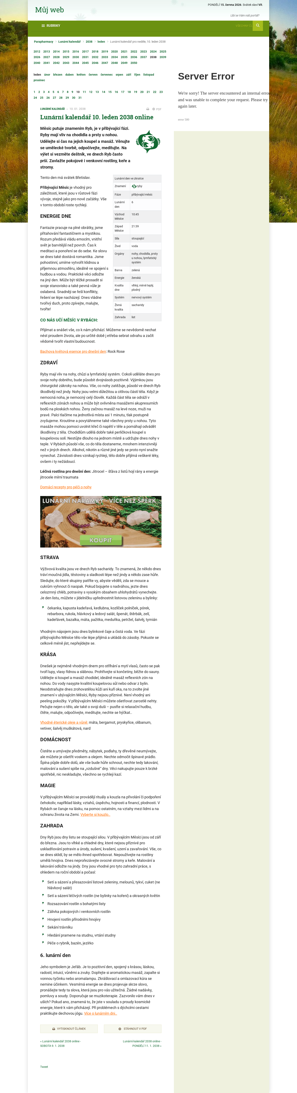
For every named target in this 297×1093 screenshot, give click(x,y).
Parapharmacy (43, 41)
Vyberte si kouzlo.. (95, 814)
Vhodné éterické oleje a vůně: (64, 722)
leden (101, 41)
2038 (89, 41)
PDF (156, 109)
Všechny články (249, 25)
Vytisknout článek (69, 1028)
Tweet (44, 1066)
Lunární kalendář (69, 41)
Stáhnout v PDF (133, 1028)
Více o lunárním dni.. (100, 1013)
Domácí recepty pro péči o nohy (66, 487)
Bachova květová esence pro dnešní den (73, 351)
